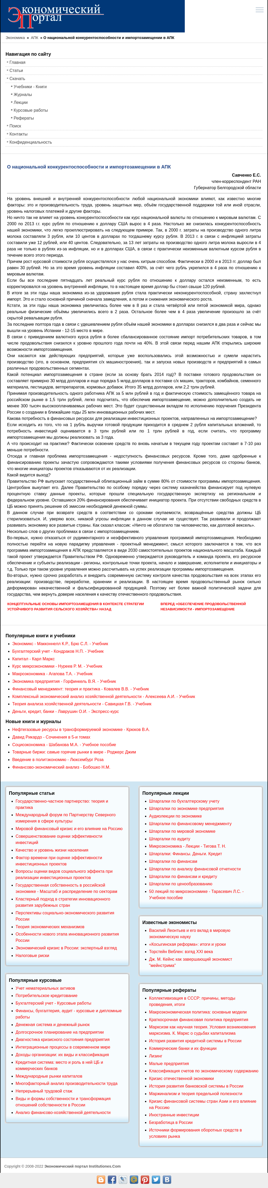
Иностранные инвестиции (174, 1115)
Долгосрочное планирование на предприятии (60, 1032)
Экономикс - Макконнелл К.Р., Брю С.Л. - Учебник (60, 643)
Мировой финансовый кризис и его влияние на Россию (69, 828)
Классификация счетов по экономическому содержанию (204, 1071)
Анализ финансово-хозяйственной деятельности (63, 1112)
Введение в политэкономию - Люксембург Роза (58, 759)
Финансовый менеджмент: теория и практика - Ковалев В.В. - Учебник (80, 689)
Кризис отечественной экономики (181, 1078)
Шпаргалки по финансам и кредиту (183, 876)
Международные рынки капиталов (49, 1076)
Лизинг (155, 1056)
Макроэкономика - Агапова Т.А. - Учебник (52, 674)
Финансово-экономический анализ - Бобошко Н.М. (61, 767)
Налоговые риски (32, 955)
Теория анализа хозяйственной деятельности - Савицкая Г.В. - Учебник (82, 704)
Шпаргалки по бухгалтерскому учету (184, 801)
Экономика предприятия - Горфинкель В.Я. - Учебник (64, 681)
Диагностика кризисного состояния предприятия (63, 1039)
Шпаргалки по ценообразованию (181, 884)
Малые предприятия (169, 1063)
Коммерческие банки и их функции (183, 1048)
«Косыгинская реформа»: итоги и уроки (187, 944)
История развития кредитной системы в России (195, 1041)
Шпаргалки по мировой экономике (182, 831)
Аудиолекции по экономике (175, 816)
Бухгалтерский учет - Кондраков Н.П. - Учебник (58, 651)
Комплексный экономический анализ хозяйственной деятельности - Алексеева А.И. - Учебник (103, 696)
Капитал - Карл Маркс (33, 659)
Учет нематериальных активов (45, 988)
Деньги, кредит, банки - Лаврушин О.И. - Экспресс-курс (65, 711)
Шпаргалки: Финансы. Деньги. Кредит (185, 854)
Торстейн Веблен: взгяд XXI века (181, 951)
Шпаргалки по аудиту (169, 839)
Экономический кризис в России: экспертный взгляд (66, 948)
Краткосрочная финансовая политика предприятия (198, 1019)
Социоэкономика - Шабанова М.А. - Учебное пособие (64, 744)
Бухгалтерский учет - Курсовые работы (53, 1003)
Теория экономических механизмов (50, 927)
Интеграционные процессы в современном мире (63, 1047)
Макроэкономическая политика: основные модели (198, 1012)
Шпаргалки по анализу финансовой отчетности (195, 869)
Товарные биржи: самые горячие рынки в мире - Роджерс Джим (74, 752)
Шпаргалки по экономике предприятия (186, 808)
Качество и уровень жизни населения (52, 850)
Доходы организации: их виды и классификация (62, 1054)
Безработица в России (171, 1122)
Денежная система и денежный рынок (53, 1024)
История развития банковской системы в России (196, 1086)
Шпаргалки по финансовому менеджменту (190, 823)
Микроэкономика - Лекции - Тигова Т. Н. (187, 846)
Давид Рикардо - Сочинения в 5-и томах (51, 737)
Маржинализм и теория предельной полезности (195, 1093)
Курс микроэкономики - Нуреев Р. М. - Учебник (57, 666)
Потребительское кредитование (46, 995)
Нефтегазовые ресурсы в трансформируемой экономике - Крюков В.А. (81, 729)
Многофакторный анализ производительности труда (67, 1083)
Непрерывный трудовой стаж (44, 1091)
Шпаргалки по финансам (173, 861)
